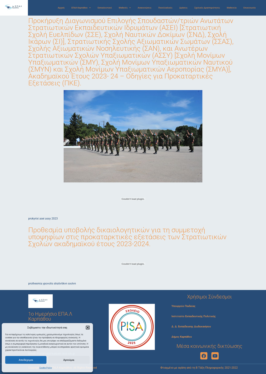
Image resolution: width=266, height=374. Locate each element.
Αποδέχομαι (26, 360)
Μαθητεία (232, 8)
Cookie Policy (45, 368)
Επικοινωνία (249, 8)
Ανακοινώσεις (144, 8)
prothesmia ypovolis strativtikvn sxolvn (52, 283)
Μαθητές (125, 8)
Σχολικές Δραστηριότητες (207, 8)
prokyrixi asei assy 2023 (43, 218)
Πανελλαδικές (165, 8)
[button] (87, 327)
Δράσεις (183, 8)
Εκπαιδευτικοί (105, 8)
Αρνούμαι (68, 360)
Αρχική (61, 8)
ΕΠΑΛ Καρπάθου (81, 8)
